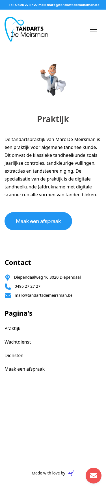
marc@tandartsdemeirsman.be (44, 295)
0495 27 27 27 (27, 286)
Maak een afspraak (38, 221)
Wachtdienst (18, 342)
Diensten (14, 355)
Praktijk (12, 328)
